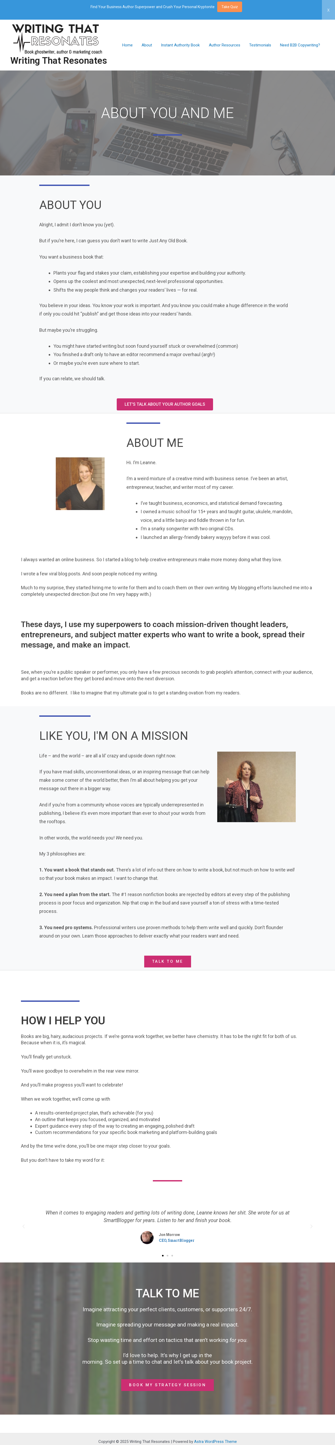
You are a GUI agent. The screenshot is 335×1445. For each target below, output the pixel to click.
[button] (165, 404)
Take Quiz (229, 7)
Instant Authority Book (184, 45)
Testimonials (262, 45)
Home (133, 45)
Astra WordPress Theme (215, 1441)
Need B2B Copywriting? (301, 45)
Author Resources (227, 45)
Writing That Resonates (58, 60)
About (152, 45)
